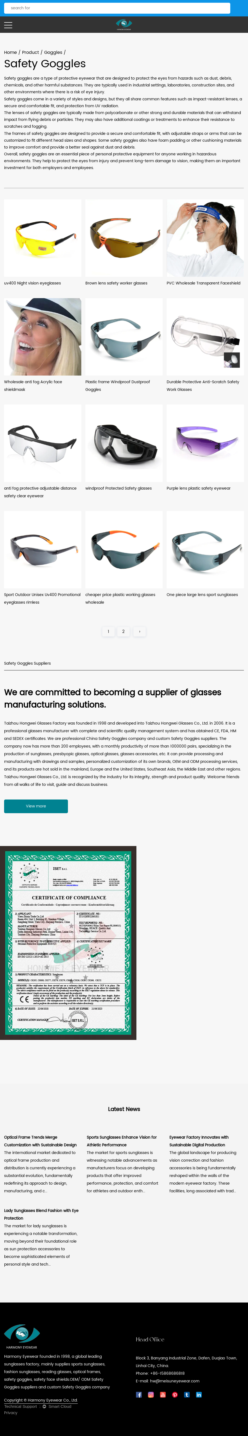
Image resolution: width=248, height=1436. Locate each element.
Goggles (53, 52)
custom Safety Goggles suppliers (186, 739)
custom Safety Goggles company (78, 1387)
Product (30, 52)
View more (36, 806)
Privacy (10, 1413)
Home (10, 52)
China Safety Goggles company (116, 739)
